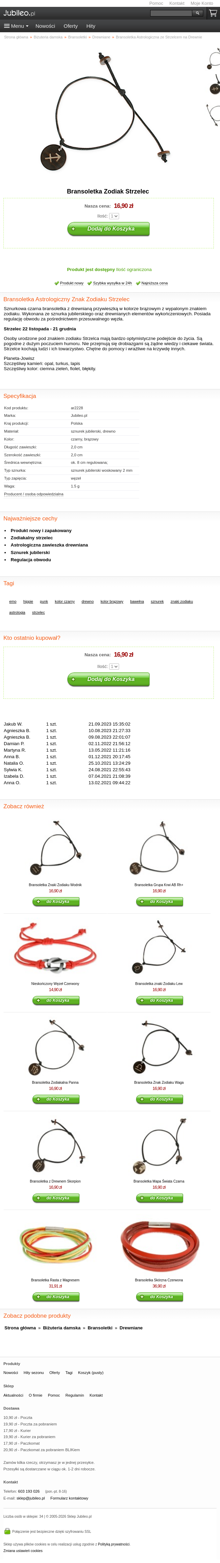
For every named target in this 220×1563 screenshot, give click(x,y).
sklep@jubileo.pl (30, 1498)
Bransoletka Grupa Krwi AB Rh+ (158, 885)
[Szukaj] (171, 13)
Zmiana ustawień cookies (22, 1551)
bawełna (137, 601)
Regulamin (74, 1395)
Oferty (71, 26)
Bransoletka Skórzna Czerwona (159, 1280)
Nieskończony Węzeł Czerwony (55, 984)
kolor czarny (65, 601)
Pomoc (156, 3)
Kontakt (176, 3)
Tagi (69, 1373)
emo (12, 601)
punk (44, 601)
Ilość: (103, 216)
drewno (87, 601)
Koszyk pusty (214, 13)
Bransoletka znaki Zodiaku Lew (158, 984)
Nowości (45, 26)
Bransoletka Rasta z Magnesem (55, 1280)
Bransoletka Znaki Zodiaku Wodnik (55, 885)
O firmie (35, 1395)
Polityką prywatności (113, 1544)
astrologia (17, 612)
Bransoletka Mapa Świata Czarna (158, 1181)
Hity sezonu (34, 1373)
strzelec (38, 612)
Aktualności (13, 1395)
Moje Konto (202, 3)
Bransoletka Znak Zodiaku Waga (159, 1082)
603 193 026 (29, 1491)
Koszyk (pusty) (90, 1373)
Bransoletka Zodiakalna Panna (55, 1082)
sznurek (157, 601)
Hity (90, 26)
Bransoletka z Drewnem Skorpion (55, 1181)
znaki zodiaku (182, 601)
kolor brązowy (112, 601)
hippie (28, 601)
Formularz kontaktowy (69, 1498)
